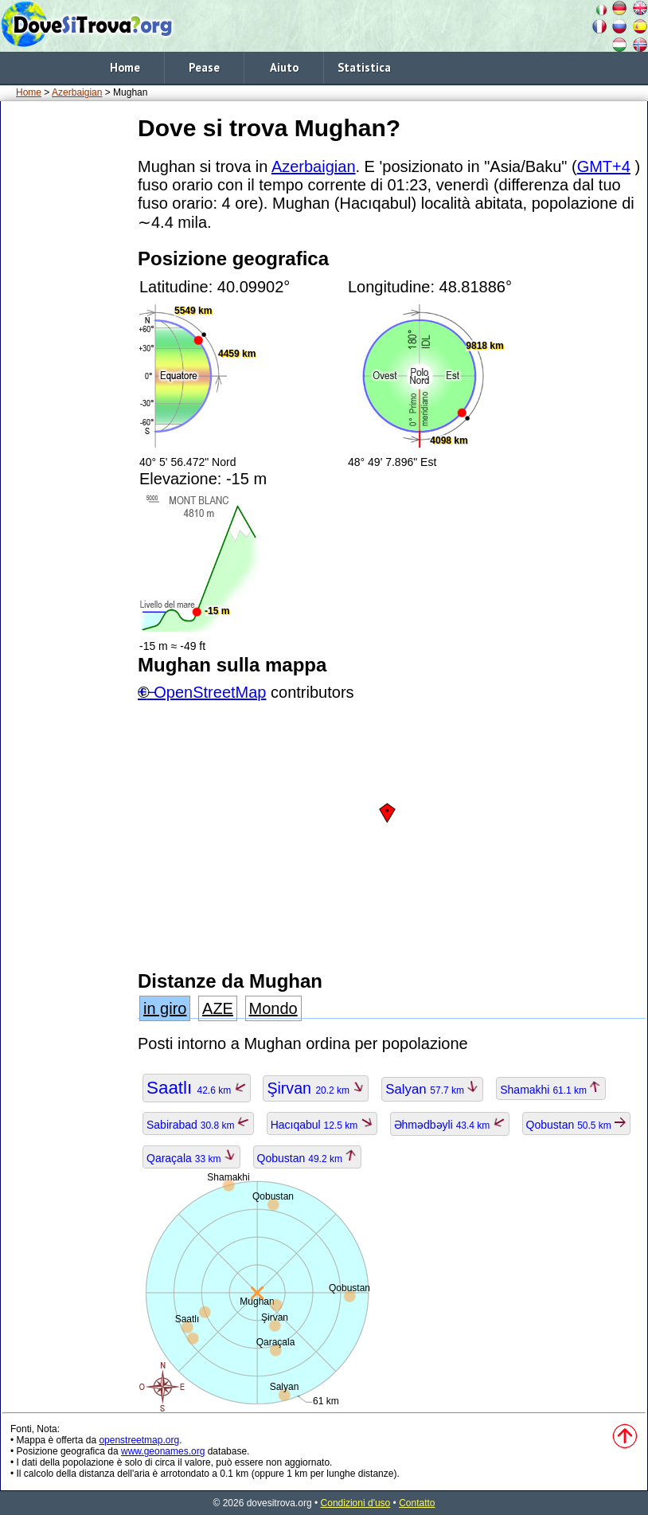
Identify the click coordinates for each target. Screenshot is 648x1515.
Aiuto (284, 67)
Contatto (417, 1503)
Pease (204, 67)
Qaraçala (191, 1158)
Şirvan (316, 1088)
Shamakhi (551, 1089)
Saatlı (196, 1088)
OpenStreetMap (210, 692)
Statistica (364, 67)
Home (125, 67)
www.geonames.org (163, 1451)
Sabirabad (198, 1124)
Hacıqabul (322, 1124)
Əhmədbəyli (450, 1124)
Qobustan (576, 1124)
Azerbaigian (77, 92)
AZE (217, 1008)
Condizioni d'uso (356, 1503)
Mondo (273, 1008)
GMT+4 (603, 166)
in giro (164, 1008)
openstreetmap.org (139, 1440)
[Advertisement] (66, 350)
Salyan (432, 1089)
